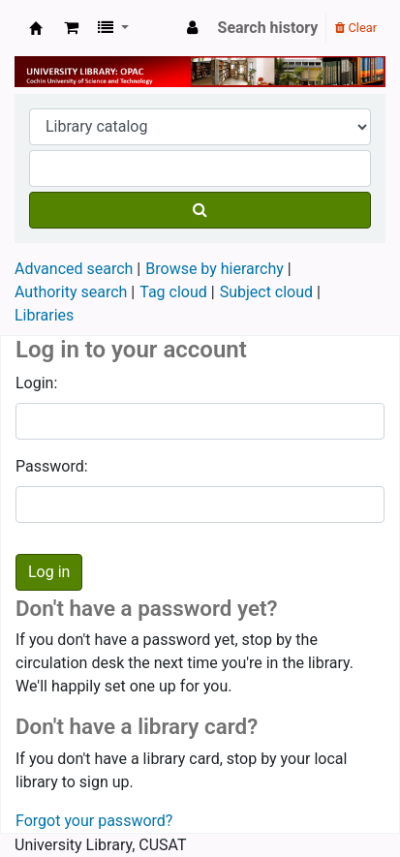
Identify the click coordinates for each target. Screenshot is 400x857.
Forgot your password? (93, 820)
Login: (36, 383)
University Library (36, 28)
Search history (268, 27)
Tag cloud (173, 292)
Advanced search (74, 269)
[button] (71, 28)
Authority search (71, 292)
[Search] (200, 210)
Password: (51, 466)
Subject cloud (266, 292)
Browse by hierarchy (214, 269)
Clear (356, 27)
